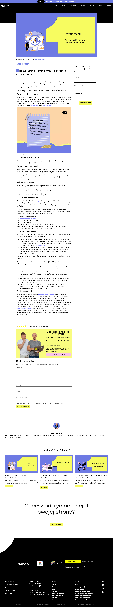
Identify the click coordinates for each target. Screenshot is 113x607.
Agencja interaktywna (82, 591)
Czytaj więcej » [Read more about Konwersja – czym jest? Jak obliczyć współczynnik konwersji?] (9, 485)
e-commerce (40, 245)
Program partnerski (58, 593)
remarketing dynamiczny (28, 218)
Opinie (54, 589)
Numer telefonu (79, 85)
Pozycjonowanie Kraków (83, 600)
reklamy (36, 201)
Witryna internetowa (22, 397)
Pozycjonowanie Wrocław (83, 598)
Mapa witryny (61, 604)
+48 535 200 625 (36, 584)
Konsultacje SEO (57, 595)
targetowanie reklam (24, 308)
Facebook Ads (46, 105)
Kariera (54, 591)
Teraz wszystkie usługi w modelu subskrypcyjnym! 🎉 (56, 1)
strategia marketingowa (46, 294)
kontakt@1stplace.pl (40, 586)
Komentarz (19, 367)
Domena (76, 77)
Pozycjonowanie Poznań (83, 595)
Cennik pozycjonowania (83, 587)
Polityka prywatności (43, 604)
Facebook (45, 154)
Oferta (54, 585)
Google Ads (34, 105)
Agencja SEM (79, 589)
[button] (29, 64)
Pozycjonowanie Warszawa (84, 593)
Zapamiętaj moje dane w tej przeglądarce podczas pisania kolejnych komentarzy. (40, 403)
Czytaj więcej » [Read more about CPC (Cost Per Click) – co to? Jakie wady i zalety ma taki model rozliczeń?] (79, 485)
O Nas (54, 587)
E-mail (18, 391)
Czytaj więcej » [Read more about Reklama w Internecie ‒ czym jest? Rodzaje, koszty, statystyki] (44, 487)
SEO (76, 585)
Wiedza (54, 598)
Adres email (78, 93)
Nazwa (18, 385)
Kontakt (54, 600)
